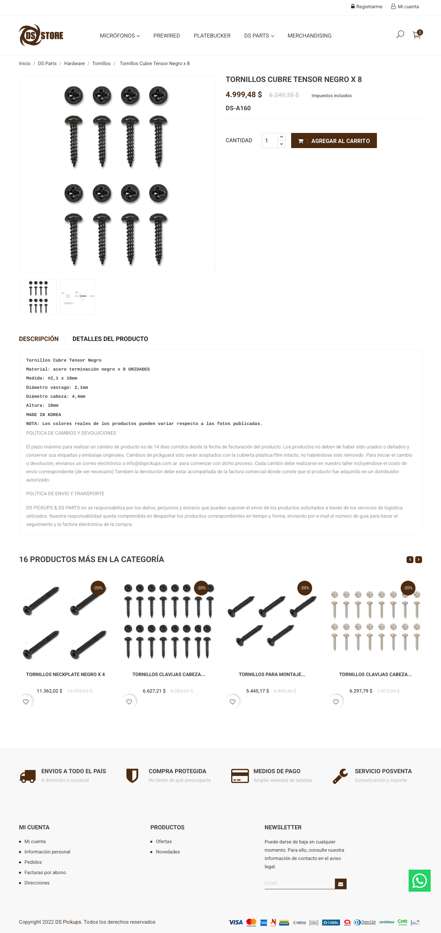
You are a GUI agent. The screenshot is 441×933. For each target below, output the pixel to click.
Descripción (39, 339)
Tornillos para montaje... (272, 673)
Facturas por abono (45, 870)
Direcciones (37, 881)
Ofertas (164, 839)
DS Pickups (68, 920)
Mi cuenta (34, 825)
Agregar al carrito (334, 141)
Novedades (168, 850)
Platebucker (212, 35)
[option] (38, 297)
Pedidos (33, 860)
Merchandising (310, 35)
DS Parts (257, 35)
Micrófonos (118, 35)
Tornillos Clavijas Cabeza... (168, 673)
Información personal (47, 850)
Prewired (166, 35)
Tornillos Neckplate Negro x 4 (65, 673)
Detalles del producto (110, 339)
